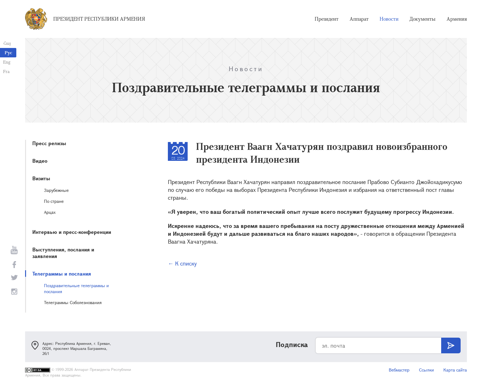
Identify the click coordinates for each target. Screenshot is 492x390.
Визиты (41, 178)
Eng (6, 62)
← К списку (182, 263)
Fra (6, 71)
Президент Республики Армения (99, 18)
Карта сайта (455, 370)
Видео (39, 160)
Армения (457, 18)
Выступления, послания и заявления (63, 252)
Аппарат (359, 18)
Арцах (50, 212)
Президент (327, 18)
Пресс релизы (49, 143)
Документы (422, 18)
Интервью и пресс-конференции (71, 232)
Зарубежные (56, 190)
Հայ (7, 43)
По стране (54, 201)
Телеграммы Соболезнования (73, 302)
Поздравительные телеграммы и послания (76, 288)
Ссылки (426, 370)
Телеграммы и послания (61, 273)
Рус (8, 52)
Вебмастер (399, 370)
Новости (389, 18)
